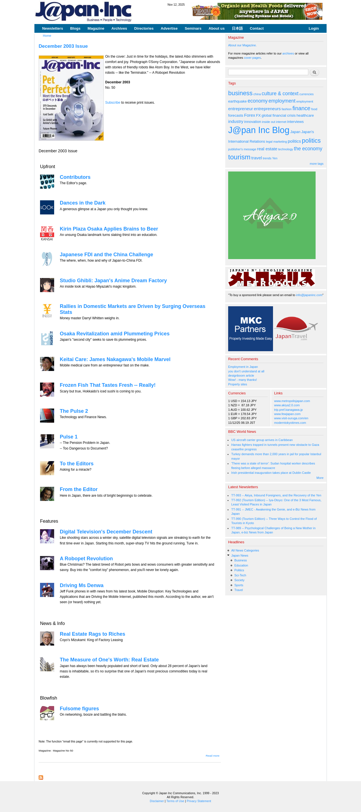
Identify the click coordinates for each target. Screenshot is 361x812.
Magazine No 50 (63, 750)
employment (282, 101)
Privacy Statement (199, 801)
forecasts (235, 115)
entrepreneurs (267, 108)
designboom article (241, 375)
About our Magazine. (242, 45)
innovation (252, 122)
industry (235, 121)
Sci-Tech (240, 575)
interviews (295, 122)
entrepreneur (240, 108)
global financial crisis (279, 115)
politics (294, 141)
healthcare (305, 115)
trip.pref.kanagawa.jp (288, 409)
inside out (268, 121)
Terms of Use (175, 801)
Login (314, 28)
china (257, 94)
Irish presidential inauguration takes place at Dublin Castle (271, 472)
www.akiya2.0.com (287, 405)
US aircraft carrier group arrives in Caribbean (262, 440)
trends (267, 158)
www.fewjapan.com (287, 414)
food (314, 109)
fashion (287, 109)
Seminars (193, 28)
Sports (238, 585)
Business (240, 560)
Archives (119, 28)
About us (216, 28)
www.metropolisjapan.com (292, 401)
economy (258, 101)
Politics (239, 570)
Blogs (75, 28)
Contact (257, 28)
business (240, 93)
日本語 (237, 28)
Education (241, 565)
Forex (249, 115)
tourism (239, 157)
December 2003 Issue (63, 46)
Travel (238, 590)
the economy (308, 148)
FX (258, 115)
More (319, 477)
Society (239, 580)
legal (269, 141)
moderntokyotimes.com (290, 422)
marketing (280, 141)
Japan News (239, 555)
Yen (274, 158)
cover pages (252, 57)
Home (47, 35)
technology (285, 149)
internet (281, 121)
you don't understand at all (246, 371)
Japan (295, 132)
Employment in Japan (243, 366)
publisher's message (242, 149)
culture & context (280, 93)
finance (301, 108)
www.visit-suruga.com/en (291, 418)
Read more (212, 755)
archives (288, 53)
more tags (316, 163)
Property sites (237, 384)
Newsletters (52, 28)
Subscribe (112, 103)
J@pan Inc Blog (258, 130)
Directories (144, 28)
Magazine (95, 28)
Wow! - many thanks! (242, 379)
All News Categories (245, 550)
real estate (267, 148)
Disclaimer (157, 801)
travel (256, 157)
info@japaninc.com (309, 295)
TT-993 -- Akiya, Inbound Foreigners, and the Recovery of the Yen (276, 495)
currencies (306, 94)
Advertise (169, 28)
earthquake (237, 101)
